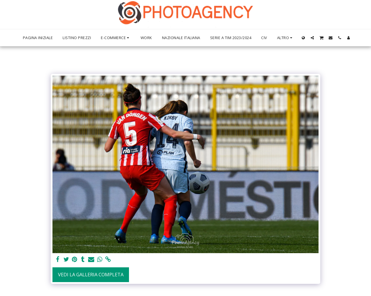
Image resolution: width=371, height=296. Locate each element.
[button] (312, 38)
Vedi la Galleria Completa (90, 274)
